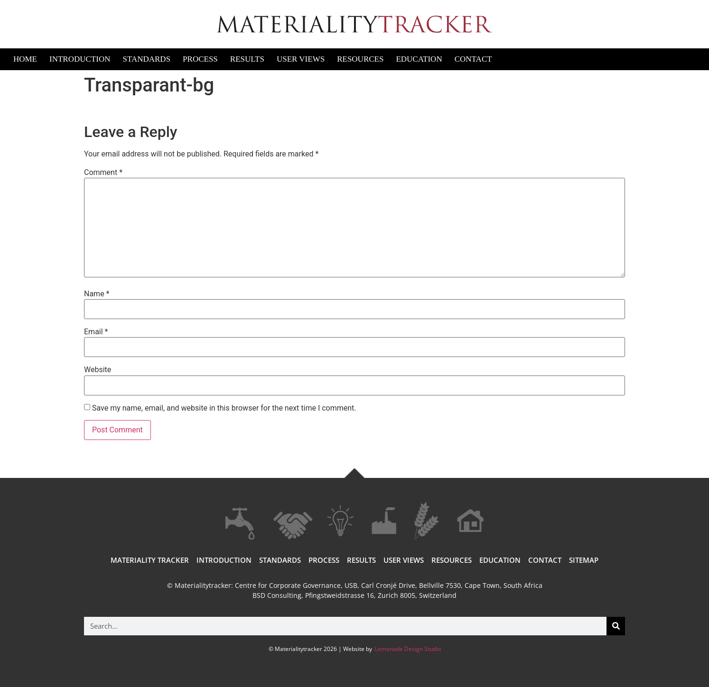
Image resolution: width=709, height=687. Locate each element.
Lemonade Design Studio (407, 649)
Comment (103, 172)
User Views (301, 59)
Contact (473, 59)
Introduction (79, 59)
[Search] (615, 626)
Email (96, 332)
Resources (360, 59)
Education (419, 59)
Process (200, 59)
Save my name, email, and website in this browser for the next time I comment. (224, 408)
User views (403, 560)
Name (97, 294)
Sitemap (583, 560)
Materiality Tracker (150, 560)
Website (97, 370)
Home (25, 59)
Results (247, 59)
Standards (146, 59)
